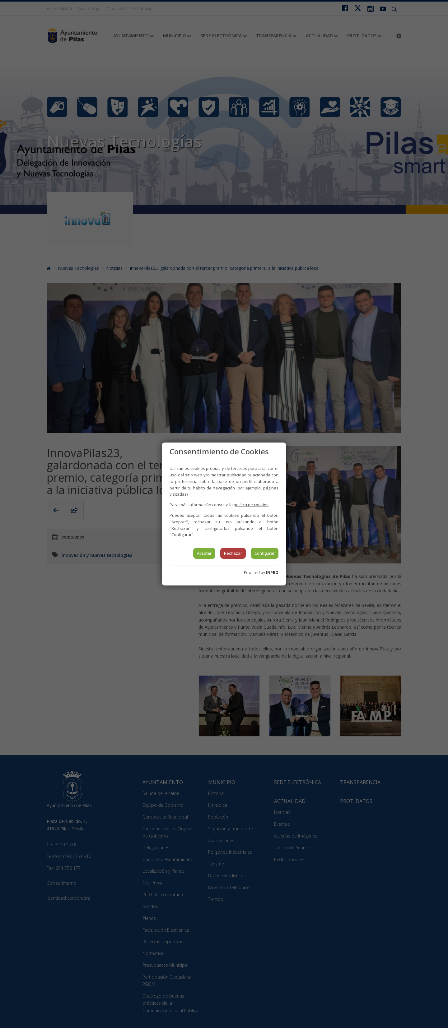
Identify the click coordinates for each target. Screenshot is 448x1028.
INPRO (272, 572)
